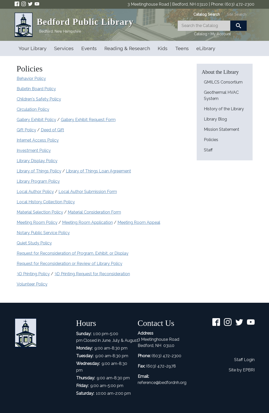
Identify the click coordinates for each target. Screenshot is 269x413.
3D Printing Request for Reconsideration (92, 273)
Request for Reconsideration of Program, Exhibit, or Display (72, 253)
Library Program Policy (38, 181)
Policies (211, 139)
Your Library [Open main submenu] (32, 48)
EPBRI (249, 370)
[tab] (206, 14)
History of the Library (224, 108)
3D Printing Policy (33, 273)
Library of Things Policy (39, 171)
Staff (208, 150)
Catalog (200, 34)
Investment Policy (34, 150)
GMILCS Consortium (223, 82)
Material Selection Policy (40, 212)
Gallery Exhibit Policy (36, 119)
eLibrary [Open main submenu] (205, 48)
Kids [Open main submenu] (162, 48)
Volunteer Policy (32, 284)
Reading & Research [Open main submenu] (127, 48)
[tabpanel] (212, 29)
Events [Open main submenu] (89, 48)
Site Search (236, 14)
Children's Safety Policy (39, 99)
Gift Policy (26, 129)
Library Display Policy (37, 160)
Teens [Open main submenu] (182, 48)
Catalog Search (206, 14)
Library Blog (215, 119)
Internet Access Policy (38, 140)
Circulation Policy (33, 109)
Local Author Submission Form (87, 191)
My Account (221, 34)
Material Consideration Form (94, 212)
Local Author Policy (35, 191)
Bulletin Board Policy (36, 88)
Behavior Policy (31, 78)
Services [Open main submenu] (64, 48)
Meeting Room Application (87, 222)
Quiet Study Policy (34, 243)
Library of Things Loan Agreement (98, 171)
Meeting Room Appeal (138, 222)
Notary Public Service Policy (43, 232)
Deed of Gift (52, 129)
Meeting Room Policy (37, 222)
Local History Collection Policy (46, 201)
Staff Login (244, 359)
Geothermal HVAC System (221, 95)
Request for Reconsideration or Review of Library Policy (69, 263)
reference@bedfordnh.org (162, 382)
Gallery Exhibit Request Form (88, 119)
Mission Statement (221, 129)
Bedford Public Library (85, 22)
